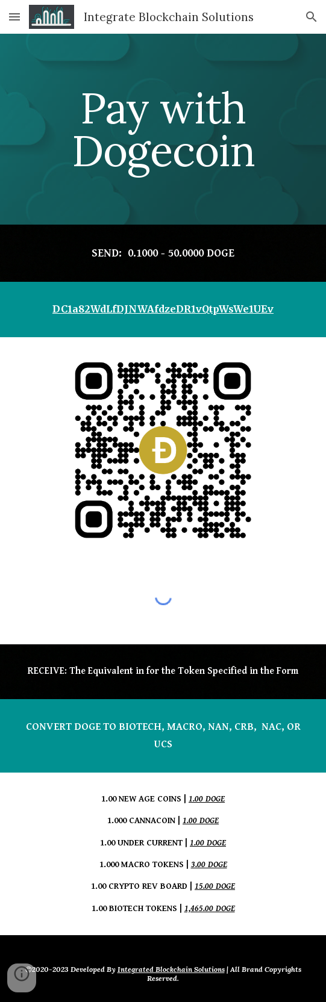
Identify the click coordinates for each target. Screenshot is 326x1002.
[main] (163, 129)
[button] (14, 16)
